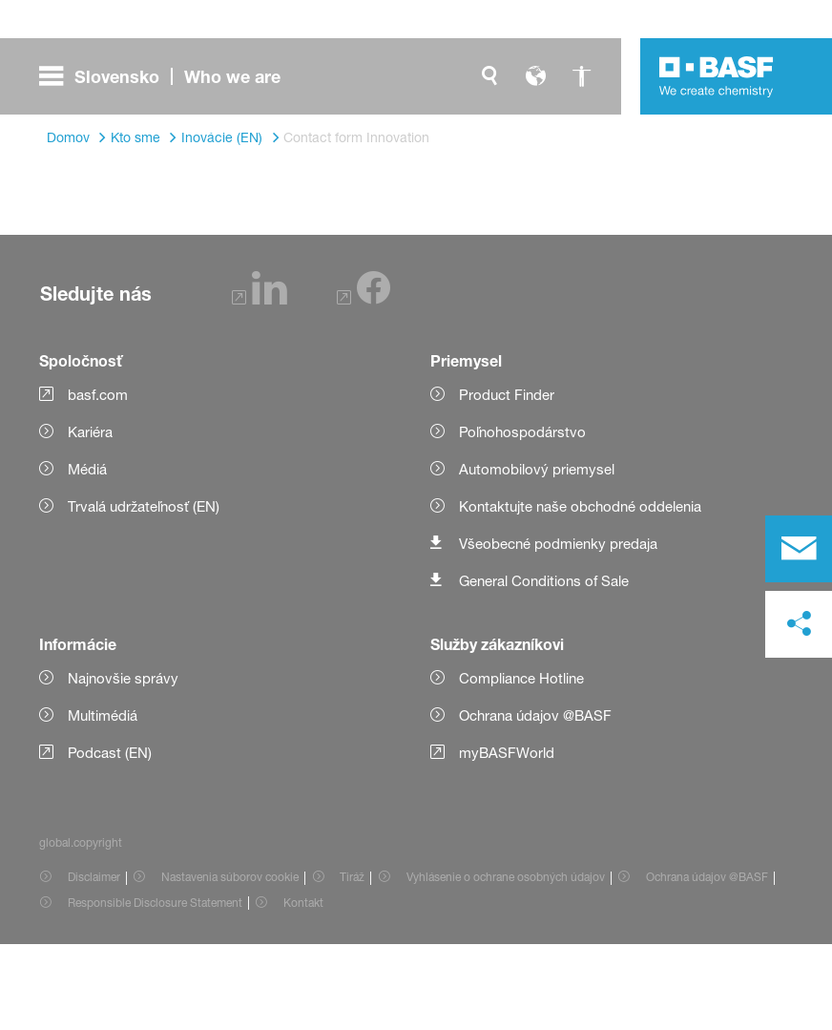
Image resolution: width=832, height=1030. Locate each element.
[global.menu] (167, 76)
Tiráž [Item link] (352, 963)
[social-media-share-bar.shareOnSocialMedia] (798, 624)
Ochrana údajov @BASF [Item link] (707, 963)
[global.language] (535, 76)
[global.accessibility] (581, 76)
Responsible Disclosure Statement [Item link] (155, 988)
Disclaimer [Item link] (94, 963)
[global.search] (489, 76)
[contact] (798, 548)
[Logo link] (716, 76)
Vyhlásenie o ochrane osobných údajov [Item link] (505, 963)
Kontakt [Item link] (303, 988)
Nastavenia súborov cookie (230, 963)
